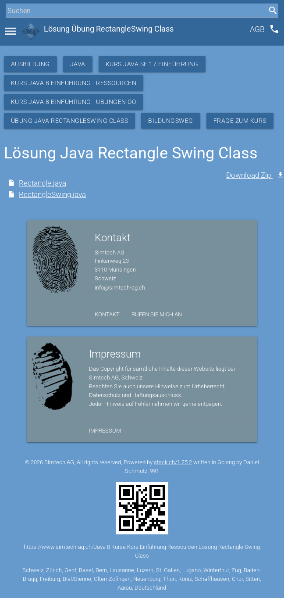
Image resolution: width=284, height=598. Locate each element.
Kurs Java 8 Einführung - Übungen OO (73, 101)
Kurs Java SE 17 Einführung (152, 64)
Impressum (105, 430)
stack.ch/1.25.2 (173, 462)
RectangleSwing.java (52, 194)
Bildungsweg (170, 120)
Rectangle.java (42, 183)
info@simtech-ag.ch (120, 287)
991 (154, 471)
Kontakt (107, 314)
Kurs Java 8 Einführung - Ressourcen (74, 82)
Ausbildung (30, 64)
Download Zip (249, 175)
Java (77, 64)
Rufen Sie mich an (156, 314)
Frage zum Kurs (239, 120)
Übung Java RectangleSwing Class (69, 120)
